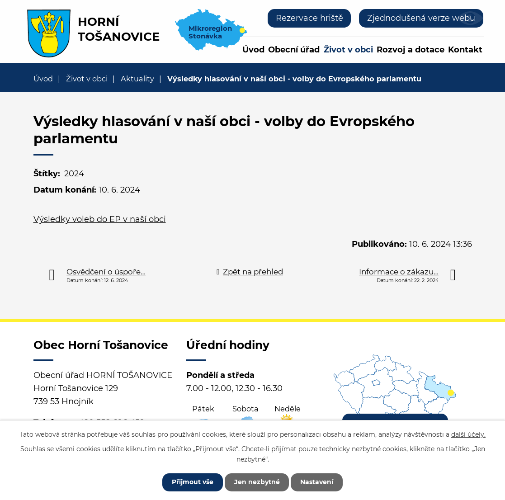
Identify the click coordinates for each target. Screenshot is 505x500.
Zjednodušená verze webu (421, 18)
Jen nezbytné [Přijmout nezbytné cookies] (257, 482)
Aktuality (137, 78)
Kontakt (465, 50)
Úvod (253, 50)
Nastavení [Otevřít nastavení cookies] (317, 482)
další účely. (468, 434)
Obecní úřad (294, 50)
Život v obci (348, 50)
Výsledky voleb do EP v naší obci (99, 219)
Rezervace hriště (309, 18)
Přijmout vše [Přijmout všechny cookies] (192, 482)
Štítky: (46, 174)
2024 (74, 174)
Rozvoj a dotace (410, 50)
